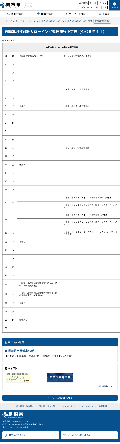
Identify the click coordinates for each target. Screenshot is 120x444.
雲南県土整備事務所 (102, 21)
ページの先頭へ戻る (61, 398)
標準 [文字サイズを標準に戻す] (104, 7)
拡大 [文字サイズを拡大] (98, 7)
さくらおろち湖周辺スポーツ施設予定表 (77, 21)
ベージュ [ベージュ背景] (102, 3)
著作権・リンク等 (47, 406)
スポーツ (32, 21)
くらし (11, 21)
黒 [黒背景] (95, 3)
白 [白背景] (91, 3)
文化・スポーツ (21, 21)
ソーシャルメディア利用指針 (94, 406)
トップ (4, 21)
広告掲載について (107, 386)
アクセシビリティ (68, 406)
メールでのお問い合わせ (79, 435)
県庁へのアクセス (17, 435)
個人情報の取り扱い (25, 406)
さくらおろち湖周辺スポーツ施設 (49, 21)
